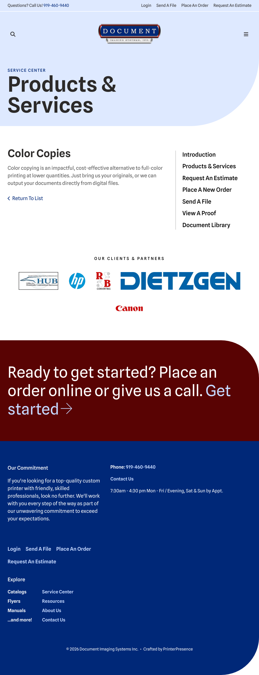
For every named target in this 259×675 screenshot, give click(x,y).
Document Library (206, 225)
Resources (53, 601)
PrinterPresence (178, 649)
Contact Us (122, 479)
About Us (51, 610)
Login (146, 5)
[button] (13, 34)
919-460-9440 (56, 5)
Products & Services (209, 166)
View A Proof (199, 213)
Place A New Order (207, 189)
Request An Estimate (232, 5)
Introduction (199, 154)
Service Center (57, 592)
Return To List (27, 198)
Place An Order (194, 5)
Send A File (166, 5)
